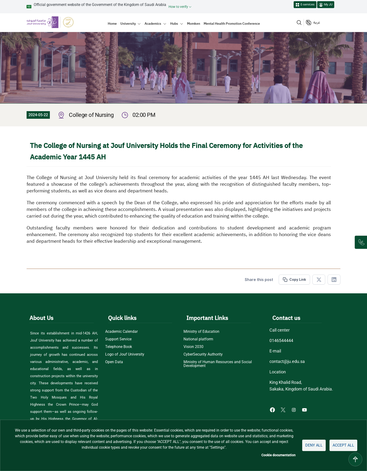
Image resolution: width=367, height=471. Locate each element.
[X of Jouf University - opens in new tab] (283, 409)
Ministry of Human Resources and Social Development (218, 364)
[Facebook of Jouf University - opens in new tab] (272, 409)
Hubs (174, 23)
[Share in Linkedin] (334, 280)
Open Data (114, 362)
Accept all (342, 445)
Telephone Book (118, 347)
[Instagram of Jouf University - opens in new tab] (293, 409)
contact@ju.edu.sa (286, 361)
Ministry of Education (201, 331)
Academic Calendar (121, 331)
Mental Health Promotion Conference (232, 23)
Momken (193, 23)
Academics (153, 23)
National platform (198, 339)
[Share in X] (318, 280)
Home (112, 23)
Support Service (118, 339)
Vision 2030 (193, 347)
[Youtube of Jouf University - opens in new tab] (305, 409)
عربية (316, 22)
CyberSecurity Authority (203, 354)
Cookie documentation (276, 455)
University (128, 23)
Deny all (312, 445)
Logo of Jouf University (124, 354)
